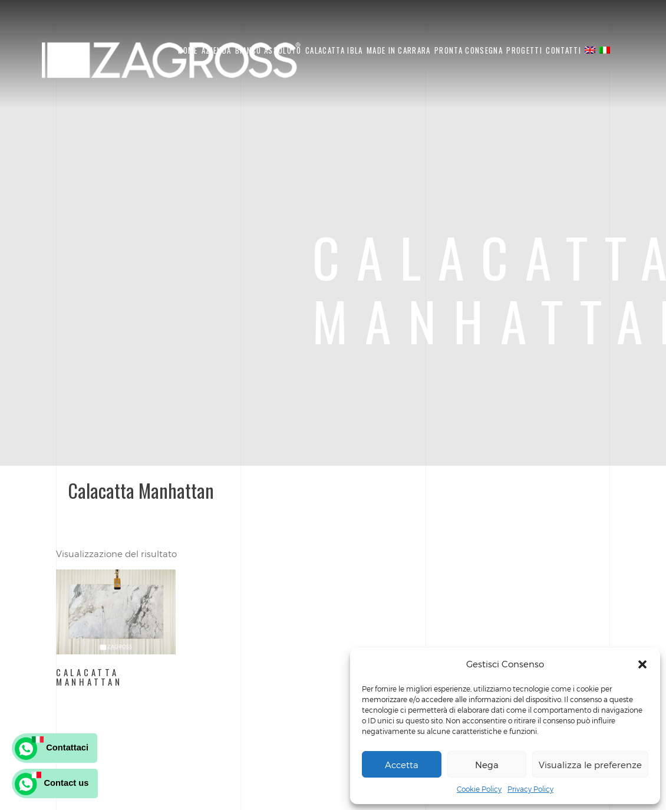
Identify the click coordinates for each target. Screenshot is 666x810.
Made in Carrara (399, 50)
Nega (487, 764)
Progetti (524, 50)
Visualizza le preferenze (590, 764)
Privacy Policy (530, 789)
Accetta (401, 764)
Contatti (563, 50)
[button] (642, 664)
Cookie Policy (479, 789)
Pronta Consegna (468, 50)
